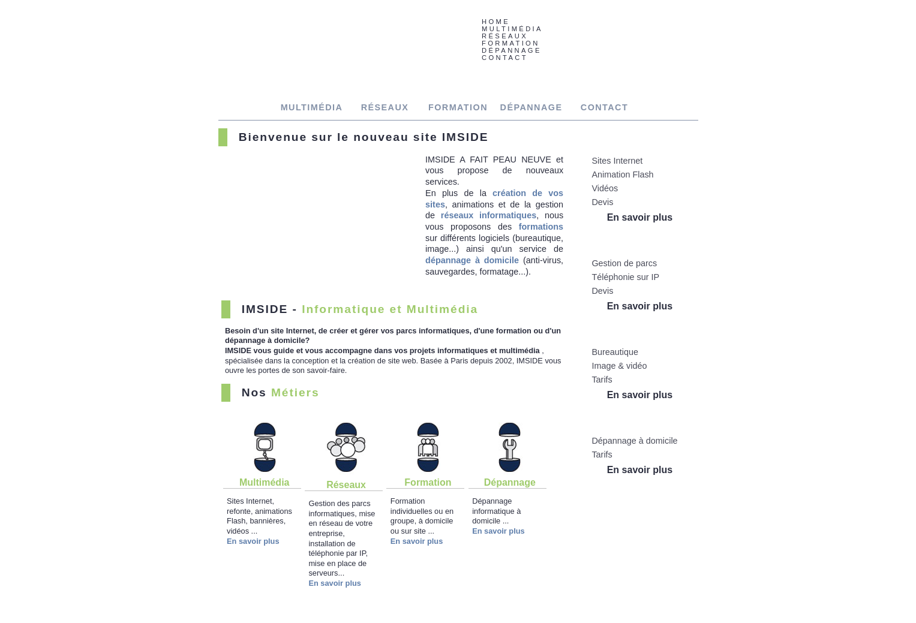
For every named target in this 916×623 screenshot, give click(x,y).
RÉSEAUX (385, 107)
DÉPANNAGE (531, 107)
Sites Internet (616, 160)
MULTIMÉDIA (312, 107)
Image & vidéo (619, 366)
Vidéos (604, 188)
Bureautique (614, 352)
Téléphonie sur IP (625, 277)
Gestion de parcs (624, 263)
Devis (602, 202)
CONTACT (505, 57)
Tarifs (601, 379)
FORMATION (458, 107)
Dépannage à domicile (634, 441)
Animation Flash (622, 174)
